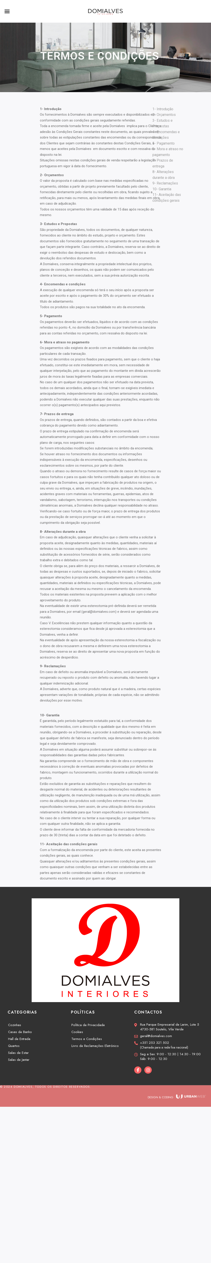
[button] (7, 11)
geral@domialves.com (123, 612)
